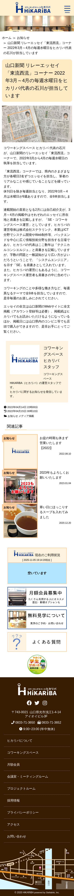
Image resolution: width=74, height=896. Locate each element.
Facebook (29, 702)
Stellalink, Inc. (52, 892)
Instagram (44, 702)
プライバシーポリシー (23, 812)
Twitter (37, 702)
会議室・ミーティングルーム (27, 776)
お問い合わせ (16, 836)
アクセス (13, 824)
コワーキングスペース (23, 752)
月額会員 (13, 764)
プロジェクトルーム (21, 788)
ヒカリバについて (19, 740)
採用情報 (13, 800)
